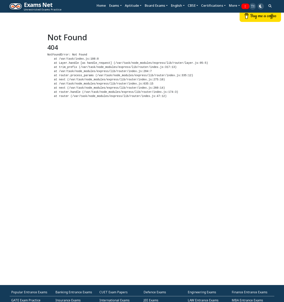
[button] (252, 6)
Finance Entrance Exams (249, 292)
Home (101, 5)
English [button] (176, 5)
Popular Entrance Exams (29, 292)
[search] (270, 6)
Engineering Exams (202, 292)
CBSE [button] (192, 5)
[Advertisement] (23, 72)
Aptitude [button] (132, 5)
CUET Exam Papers (113, 292)
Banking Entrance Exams (73, 292)
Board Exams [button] (155, 5)
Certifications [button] (212, 5)
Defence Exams (155, 292)
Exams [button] (114, 5)
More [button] (233, 5)
